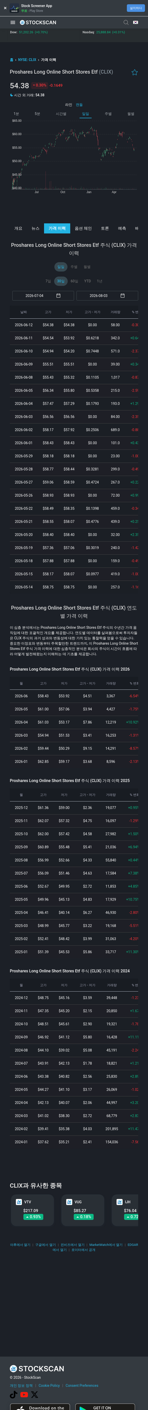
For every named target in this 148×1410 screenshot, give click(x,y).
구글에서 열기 (45, 1245)
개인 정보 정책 (21, 1386)
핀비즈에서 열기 (72, 1245)
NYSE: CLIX (27, 60)
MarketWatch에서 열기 (106, 1245)
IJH (128, 1202)
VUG (78, 1202)
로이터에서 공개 (83, 1250)
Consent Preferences (82, 1386)
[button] (13, 22)
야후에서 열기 (20, 1245)
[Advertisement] (74, 208)
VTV (27, 1202)
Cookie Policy (49, 1386)
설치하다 (136, 8)
